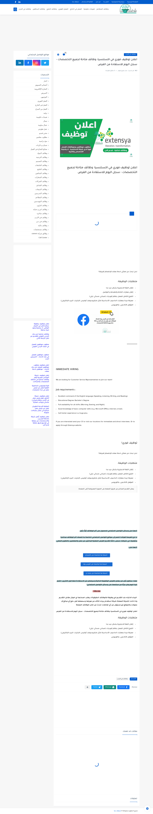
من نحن (98, 2)
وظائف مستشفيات (40, 229)
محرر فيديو (43, 133)
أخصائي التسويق (41, 85)
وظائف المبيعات (41, 189)
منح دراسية (43, 141)
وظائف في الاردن (25, 9)
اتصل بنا (106, 2)
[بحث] (15, 9)
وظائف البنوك (42, 153)
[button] (123, 687)
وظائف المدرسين (41, 193)
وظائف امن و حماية (40, 209)
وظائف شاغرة (42, 213)
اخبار (45, 81)
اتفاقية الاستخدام (87, 2)
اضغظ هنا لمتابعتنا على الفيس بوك (96, 564)
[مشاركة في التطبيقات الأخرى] (87, 687)
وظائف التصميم (41, 161)
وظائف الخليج (52, 9)
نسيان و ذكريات (41, 145)
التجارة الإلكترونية (40, 89)
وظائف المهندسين (40, 201)
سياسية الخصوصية (118, 2)
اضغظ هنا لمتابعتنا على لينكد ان (96, 573)
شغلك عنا (75, 2)
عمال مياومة (42, 125)
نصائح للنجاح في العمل (39, 149)
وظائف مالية (42, 225)
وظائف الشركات (41, 181)
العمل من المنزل (41, 109)
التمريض (44, 93)
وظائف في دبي (41, 221)
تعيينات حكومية (89, 9)
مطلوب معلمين (41, 137)
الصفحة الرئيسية (132, 2)
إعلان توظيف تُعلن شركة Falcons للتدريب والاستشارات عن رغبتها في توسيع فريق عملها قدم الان (40, 421)
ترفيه (45, 113)
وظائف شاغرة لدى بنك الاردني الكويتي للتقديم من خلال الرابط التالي (39, 336)
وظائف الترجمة (41, 157)
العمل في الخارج (76, 9)
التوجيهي (44, 97)
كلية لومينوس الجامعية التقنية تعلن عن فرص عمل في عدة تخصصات (40, 388)
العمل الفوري (63, 9)
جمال (45, 121)
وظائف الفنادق (41, 185)
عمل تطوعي (42, 129)
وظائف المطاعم (103, 9)
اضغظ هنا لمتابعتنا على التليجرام (96, 555)
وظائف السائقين (39, 9)
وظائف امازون (42, 205)
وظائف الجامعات (41, 165)
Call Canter (43, 237)
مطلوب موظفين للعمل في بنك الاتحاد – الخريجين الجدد (39, 357)
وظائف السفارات (41, 177)
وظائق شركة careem (39, 233)
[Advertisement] (76, 33)
